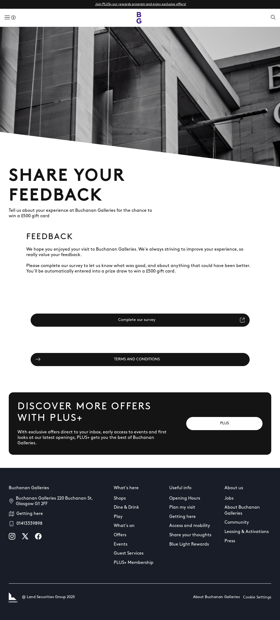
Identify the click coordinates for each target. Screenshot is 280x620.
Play (118, 517)
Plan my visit (182, 507)
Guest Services (129, 553)
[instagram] (12, 536)
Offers (120, 535)
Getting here (29, 514)
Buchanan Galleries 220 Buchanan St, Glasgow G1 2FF (54, 501)
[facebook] (38, 536)
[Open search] (273, 18)
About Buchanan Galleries (242, 510)
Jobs (229, 498)
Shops (120, 498)
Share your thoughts (190, 535)
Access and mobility (189, 526)
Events (120, 544)
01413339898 (29, 524)
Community (236, 522)
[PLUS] (224, 423)
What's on (124, 526)
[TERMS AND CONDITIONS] (140, 359)
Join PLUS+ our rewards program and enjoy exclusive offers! (140, 4)
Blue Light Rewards (189, 544)
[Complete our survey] (140, 320)
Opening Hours (184, 498)
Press (229, 541)
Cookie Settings (257, 597)
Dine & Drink (126, 507)
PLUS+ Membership (133, 563)
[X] (25, 536)
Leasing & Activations (246, 532)
